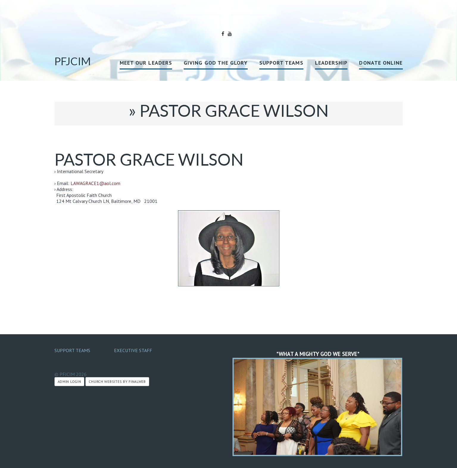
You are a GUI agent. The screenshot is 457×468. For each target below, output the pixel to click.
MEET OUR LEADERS (146, 62)
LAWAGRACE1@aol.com (95, 183)
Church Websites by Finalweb (117, 381)
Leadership (331, 62)
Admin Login (69, 381)
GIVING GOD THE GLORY (216, 62)
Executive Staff (133, 350)
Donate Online (381, 62)
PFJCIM (72, 61)
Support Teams (281, 62)
